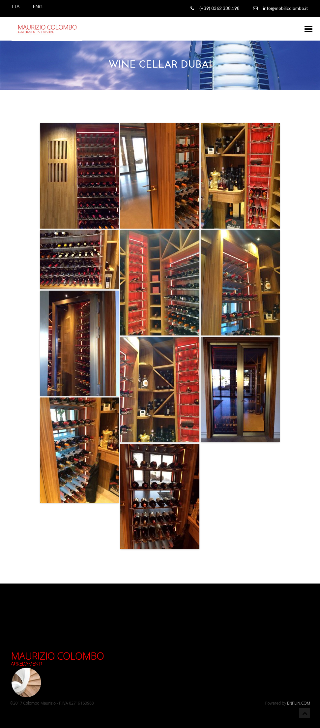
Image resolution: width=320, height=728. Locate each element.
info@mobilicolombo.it (280, 8)
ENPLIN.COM (298, 703)
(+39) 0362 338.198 (215, 8)
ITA (16, 6)
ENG (38, 6)
